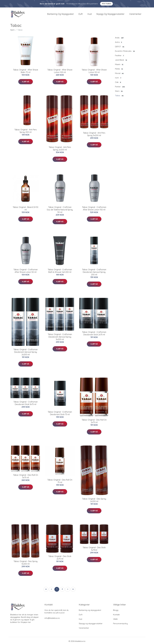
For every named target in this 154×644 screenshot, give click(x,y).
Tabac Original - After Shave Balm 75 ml (25, 72)
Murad (119, 74)
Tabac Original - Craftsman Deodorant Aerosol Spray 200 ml (94, 273)
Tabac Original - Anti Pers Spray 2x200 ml (60, 149)
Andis (119, 39)
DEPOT (120, 48)
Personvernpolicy (120, 625)
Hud (89, 14)
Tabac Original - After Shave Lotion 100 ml (59, 72)
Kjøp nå (25, 83)
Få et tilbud (106, 4)
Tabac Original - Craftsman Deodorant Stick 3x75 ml (25, 404)
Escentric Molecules (125, 52)
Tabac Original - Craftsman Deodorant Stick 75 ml (60, 414)
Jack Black (121, 61)
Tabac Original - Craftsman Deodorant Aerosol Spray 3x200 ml (60, 338)
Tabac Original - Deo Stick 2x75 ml (59, 558)
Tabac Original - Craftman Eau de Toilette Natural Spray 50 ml (60, 211)
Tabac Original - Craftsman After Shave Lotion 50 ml (25, 272)
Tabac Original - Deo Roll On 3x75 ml (25, 477)
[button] (67, 590)
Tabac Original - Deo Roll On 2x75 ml (94, 422)
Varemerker (135, 14)
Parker (120, 88)
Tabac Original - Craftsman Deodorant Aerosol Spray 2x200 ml (25, 353)
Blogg (115, 611)
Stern (119, 92)
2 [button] (62, 590)
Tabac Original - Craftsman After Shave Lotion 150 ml (94, 209)
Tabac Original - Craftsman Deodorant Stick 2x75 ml (94, 334)
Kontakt (116, 616)
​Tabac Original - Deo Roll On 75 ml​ (59, 482)
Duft (80, 14)
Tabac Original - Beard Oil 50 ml (25, 209)
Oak (118, 83)
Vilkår (115, 620)
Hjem (12, 31)
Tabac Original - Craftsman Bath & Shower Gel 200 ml (60, 272)
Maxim (119, 65)
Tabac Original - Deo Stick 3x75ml (94, 550)
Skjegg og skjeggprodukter (110, 14)
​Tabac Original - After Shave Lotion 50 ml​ (94, 72)
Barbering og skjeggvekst (60, 14)
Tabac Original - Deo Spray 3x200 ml (26, 563)
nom (118, 79)
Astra (118, 43)
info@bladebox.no (52, 619)
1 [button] (56, 590)
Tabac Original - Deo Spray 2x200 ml (94, 501)
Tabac (119, 97)
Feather (119, 57)
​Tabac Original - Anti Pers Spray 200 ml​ (25, 132)
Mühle (119, 70)
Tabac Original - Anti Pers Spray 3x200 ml (94, 135)
